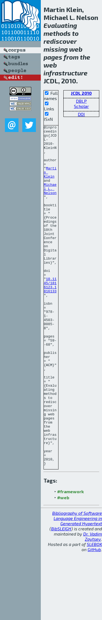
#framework (70, 559)
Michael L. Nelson (50, 201)
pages (53, 57)
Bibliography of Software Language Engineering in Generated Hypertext (77, 586)
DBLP (81, 101)
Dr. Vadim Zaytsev (92, 604)
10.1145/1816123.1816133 (50, 317)
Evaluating (60, 25)
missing (56, 49)
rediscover (60, 41)
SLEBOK (94, 612)
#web (63, 565)
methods (57, 33)
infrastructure (66, 73)
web (75, 49)
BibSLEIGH (61, 596)
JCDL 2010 (81, 93)
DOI (81, 114)
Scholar (81, 106)
